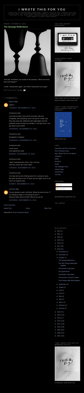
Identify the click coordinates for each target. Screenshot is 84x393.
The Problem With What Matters (69, 280)
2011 (59, 324)
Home (28, 208)
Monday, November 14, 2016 (22, 154)
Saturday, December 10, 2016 (22, 200)
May (60, 296)
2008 (59, 333)
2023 (59, 231)
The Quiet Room (63, 271)
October (62, 258)
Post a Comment (9, 205)
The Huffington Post (61, 167)
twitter (57, 159)
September (63, 284)
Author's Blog (59, 169)
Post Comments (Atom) (21, 212)
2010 (59, 327)
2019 (59, 240)
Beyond (11, 101)
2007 (59, 336)
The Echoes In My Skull (66, 268)
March (61, 302)
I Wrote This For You (42, 9)
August (61, 287)
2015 (59, 312)
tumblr (57, 164)
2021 (59, 234)
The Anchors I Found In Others (68, 277)
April (60, 299)
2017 (59, 246)
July (60, 290)
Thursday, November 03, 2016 (23, 129)
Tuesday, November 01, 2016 (22, 108)
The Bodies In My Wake (66, 274)
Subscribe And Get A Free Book (65, 148)
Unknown (12, 189)
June (61, 293)
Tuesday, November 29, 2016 (22, 168)
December (62, 252)
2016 (59, 249)
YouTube (58, 174)
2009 (59, 330)
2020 (59, 237)
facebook (58, 161)
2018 (59, 243)
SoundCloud (59, 172)
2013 (59, 318)
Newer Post (8, 208)
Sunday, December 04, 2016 (21, 184)
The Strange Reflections (16, 27)
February (62, 305)
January (62, 308)
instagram (58, 156)
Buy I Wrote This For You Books (65, 153)
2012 (59, 321)
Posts (59, 185)
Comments (60, 189)
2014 (59, 315)
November (62, 255)
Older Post (47, 208)
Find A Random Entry (62, 151)
